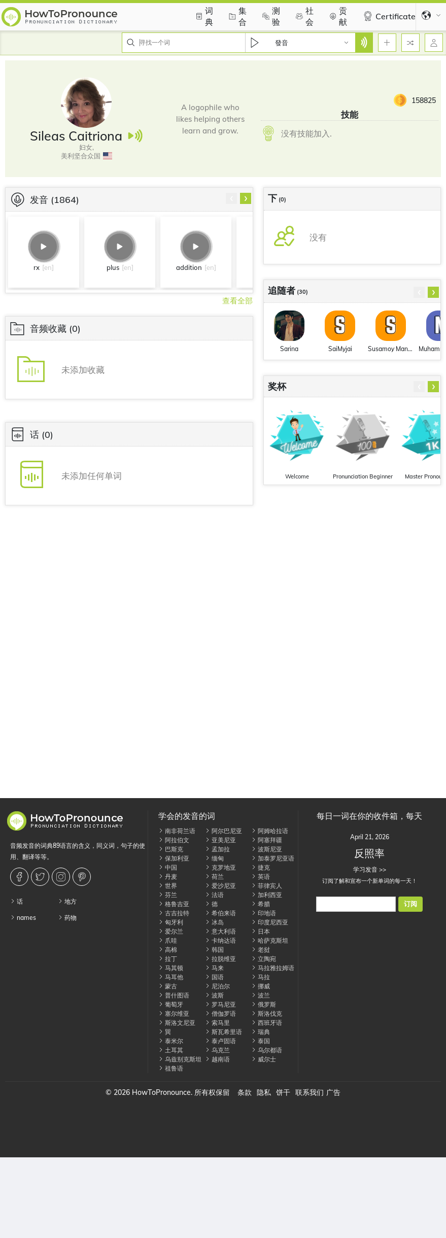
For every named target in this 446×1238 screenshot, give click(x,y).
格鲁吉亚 (173, 904)
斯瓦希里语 (223, 1032)
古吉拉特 (173, 913)
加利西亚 (266, 895)
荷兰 (214, 876)
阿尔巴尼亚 (223, 831)
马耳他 (170, 977)
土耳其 (170, 1050)
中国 (167, 867)
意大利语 (220, 931)
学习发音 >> (369, 869)
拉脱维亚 (220, 958)
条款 (244, 1092)
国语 (214, 977)
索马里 (217, 1022)
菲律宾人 (266, 885)
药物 (67, 917)
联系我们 (309, 1092)
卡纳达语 (220, 940)
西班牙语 (266, 1022)
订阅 (410, 904)
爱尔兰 (170, 931)
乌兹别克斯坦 (179, 1059)
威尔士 (263, 1059)
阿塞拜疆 (266, 840)
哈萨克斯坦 (269, 940)
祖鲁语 (170, 1068)
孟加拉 (217, 849)
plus (113, 267)
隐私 (264, 1092)
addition (189, 267)
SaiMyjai (340, 349)
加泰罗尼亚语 (272, 858)
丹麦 (167, 876)
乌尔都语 (266, 1050)
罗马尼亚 (220, 1004)
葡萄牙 (170, 1004)
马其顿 (170, 968)
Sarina (289, 349)
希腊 (260, 904)
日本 (260, 931)
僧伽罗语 (220, 1013)
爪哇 (167, 940)
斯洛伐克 (266, 1013)
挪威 (260, 986)
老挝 (260, 949)
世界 (167, 885)
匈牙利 (170, 922)
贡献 (337, 16)
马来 (214, 968)
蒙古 (167, 986)
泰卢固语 (220, 1041)
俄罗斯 (263, 1004)
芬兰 (167, 895)
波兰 (260, 995)
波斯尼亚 (266, 849)
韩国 (214, 949)
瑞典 (260, 1032)
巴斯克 (170, 849)
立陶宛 (263, 958)
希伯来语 (220, 913)
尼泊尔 (217, 986)
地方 (67, 901)
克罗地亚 (220, 867)
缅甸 (214, 858)
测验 (270, 16)
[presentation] (231, 198)
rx (36, 267)
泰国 (260, 1041)
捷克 (260, 867)
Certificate (388, 16)
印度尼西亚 (269, 922)
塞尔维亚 (173, 1013)
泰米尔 (170, 1041)
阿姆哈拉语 (269, 831)
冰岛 (214, 922)
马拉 (260, 977)
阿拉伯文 (173, 840)
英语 (260, 876)
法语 (214, 895)
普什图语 (173, 995)
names (23, 917)
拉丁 (167, 958)
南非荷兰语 (176, 831)
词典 (203, 16)
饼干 (283, 1092)
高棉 (167, 949)
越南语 (217, 1059)
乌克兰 (217, 1050)
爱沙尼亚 (220, 885)
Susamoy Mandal (391, 349)
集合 (236, 16)
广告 (333, 1092)
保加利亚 (173, 858)
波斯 (214, 995)
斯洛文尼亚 (176, 1022)
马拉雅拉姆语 (272, 968)
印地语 (263, 913)
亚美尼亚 (220, 840)
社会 (303, 16)
